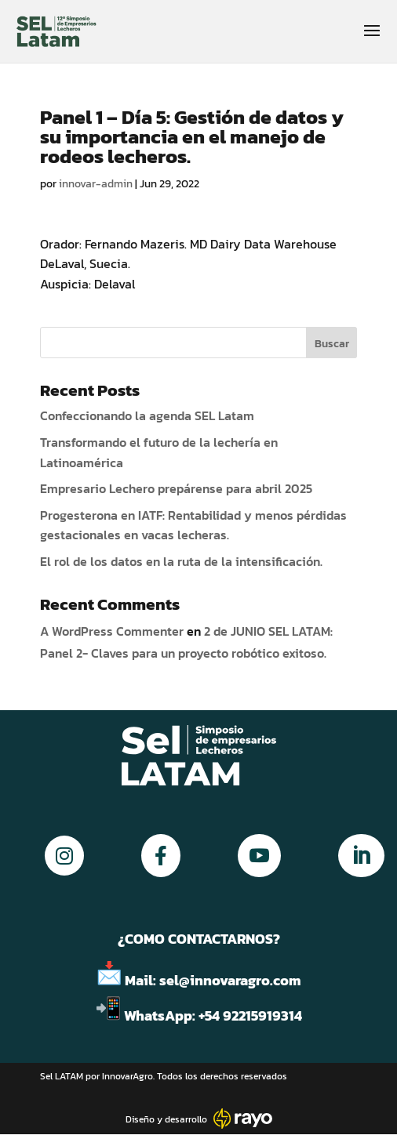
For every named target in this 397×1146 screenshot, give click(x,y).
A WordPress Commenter (112, 631)
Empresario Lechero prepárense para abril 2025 (176, 488)
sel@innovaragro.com (230, 980)
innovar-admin (96, 184)
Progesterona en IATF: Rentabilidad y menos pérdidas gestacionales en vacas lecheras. (193, 525)
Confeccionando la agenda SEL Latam (147, 415)
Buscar (332, 343)
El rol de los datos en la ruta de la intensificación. (181, 561)
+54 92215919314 (251, 1015)
